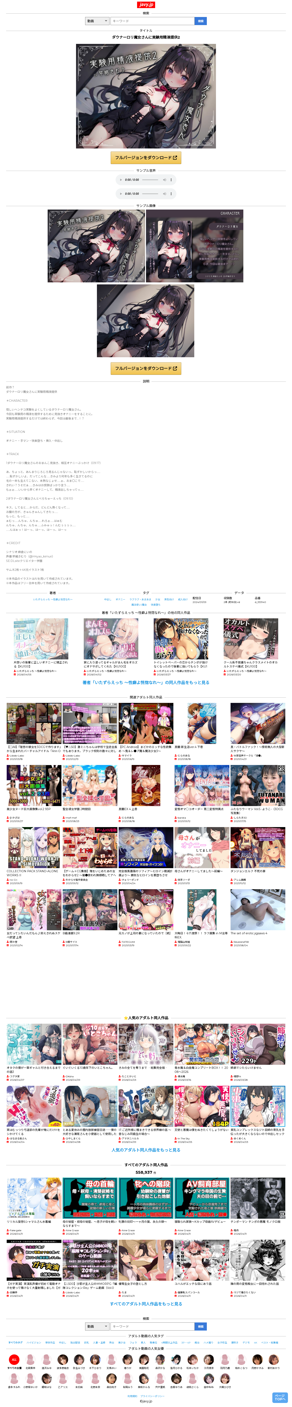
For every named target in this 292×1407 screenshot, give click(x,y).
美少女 (122, 1342)
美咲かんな (144, 1381)
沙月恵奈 (209, 1362)
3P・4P (186, 1342)
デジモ (246, 1342)
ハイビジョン (34, 1342)
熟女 (111, 1342)
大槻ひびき (225, 1381)
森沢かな (160, 1362)
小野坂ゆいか (30, 1381)
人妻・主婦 (99, 1342)
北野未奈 (95, 1381)
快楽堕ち (156, 604)
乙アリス (63, 1381)
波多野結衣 (63, 1362)
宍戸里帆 (160, 1381)
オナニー (120, 599)
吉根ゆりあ (176, 1381)
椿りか (127, 1362)
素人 (143, 1342)
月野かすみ (257, 1362)
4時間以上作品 (169, 1342)
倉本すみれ (14, 1381)
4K (255, 1342)
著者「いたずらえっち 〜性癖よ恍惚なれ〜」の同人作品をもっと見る (146, 683)
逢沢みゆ (46, 1362)
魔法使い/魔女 (139, 604)
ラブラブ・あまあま (140, 599)
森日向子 (111, 1381)
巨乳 (86, 1342)
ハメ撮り (208, 1342)
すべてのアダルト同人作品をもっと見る (146, 1304)
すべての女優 (14, 1362)
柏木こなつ (241, 1362)
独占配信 (75, 1342)
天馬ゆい (111, 1362)
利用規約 (132, 1396)
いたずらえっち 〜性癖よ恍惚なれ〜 (53, 599)
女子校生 (222, 1342)
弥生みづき (79, 1362)
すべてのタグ (15, 1342)
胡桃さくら (193, 1381)
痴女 (197, 1342)
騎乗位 (153, 1342)
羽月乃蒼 (225, 1362)
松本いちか (193, 1362)
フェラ (133, 1342)
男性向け (169, 599)
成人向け (183, 599)
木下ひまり (95, 1362)
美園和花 (144, 1362)
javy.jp (146, 4)
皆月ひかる (176, 1362)
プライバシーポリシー (152, 1396)
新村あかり (274, 1362)
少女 (157, 599)
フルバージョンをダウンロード (146, 157)
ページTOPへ (280, 1397)
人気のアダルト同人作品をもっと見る (146, 1150)
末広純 (79, 1381)
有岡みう (127, 1381)
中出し (108, 599)
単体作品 (50, 1342)
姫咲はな (46, 1381)
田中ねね (209, 1381)
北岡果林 (30, 1362)
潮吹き (234, 1342)
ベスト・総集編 (269, 1342)
